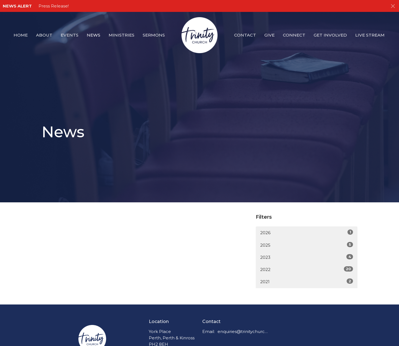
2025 (306, 245)
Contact (245, 35)
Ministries (121, 35)
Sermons (154, 35)
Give (269, 35)
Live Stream (370, 35)
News (93, 35)
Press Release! (54, 6)
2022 (306, 269)
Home (21, 35)
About (44, 35)
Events (69, 35)
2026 (306, 232)
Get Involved (330, 35)
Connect (294, 35)
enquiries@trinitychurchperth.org (243, 331)
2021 (306, 281)
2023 (306, 257)
